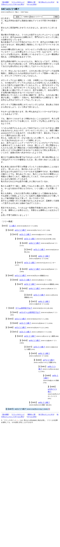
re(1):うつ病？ (20, 230)
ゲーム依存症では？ (23, 308)
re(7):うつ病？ (49, 360)
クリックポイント (18, 2)
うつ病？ (12, 226)
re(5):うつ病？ (39, 250)
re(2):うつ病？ (25, 234)
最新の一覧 (31, 2)
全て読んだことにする (46, 2)
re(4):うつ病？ (35, 243)
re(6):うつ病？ (44, 256)
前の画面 (5, 2)
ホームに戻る (31, 4)
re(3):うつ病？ (30, 239)
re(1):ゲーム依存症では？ (30, 312)
